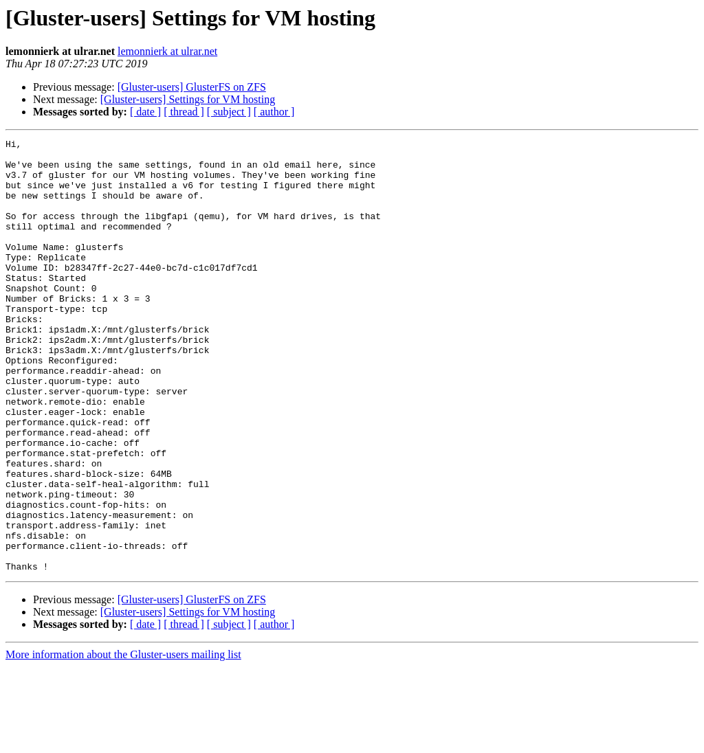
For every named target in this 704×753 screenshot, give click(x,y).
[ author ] (274, 111)
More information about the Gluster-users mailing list (123, 741)
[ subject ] (229, 111)
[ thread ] (184, 111)
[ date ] (145, 111)
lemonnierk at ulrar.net (167, 51)
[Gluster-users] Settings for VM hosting (187, 99)
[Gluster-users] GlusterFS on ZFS (192, 87)
